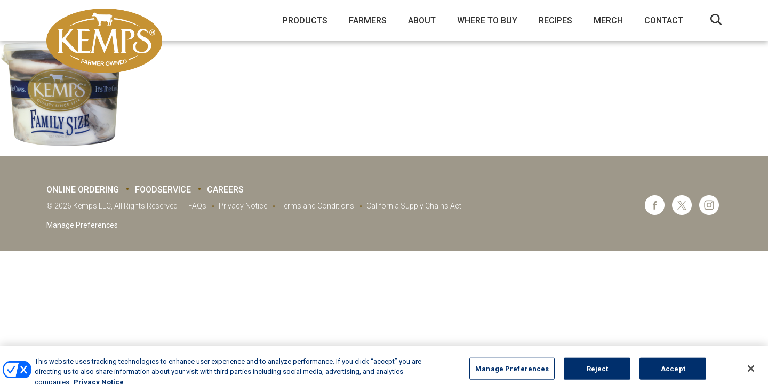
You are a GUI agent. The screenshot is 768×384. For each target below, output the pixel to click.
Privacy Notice (243, 206)
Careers (225, 190)
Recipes (555, 20)
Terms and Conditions (316, 206)
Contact (663, 20)
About (422, 20)
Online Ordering (82, 190)
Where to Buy (487, 20)
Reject (598, 373)
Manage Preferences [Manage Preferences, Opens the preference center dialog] (512, 373)
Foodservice (163, 190)
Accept (673, 373)
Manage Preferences (82, 225)
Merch (608, 20)
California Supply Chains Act (413, 206)
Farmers (368, 20)
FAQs (197, 206)
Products (305, 20)
